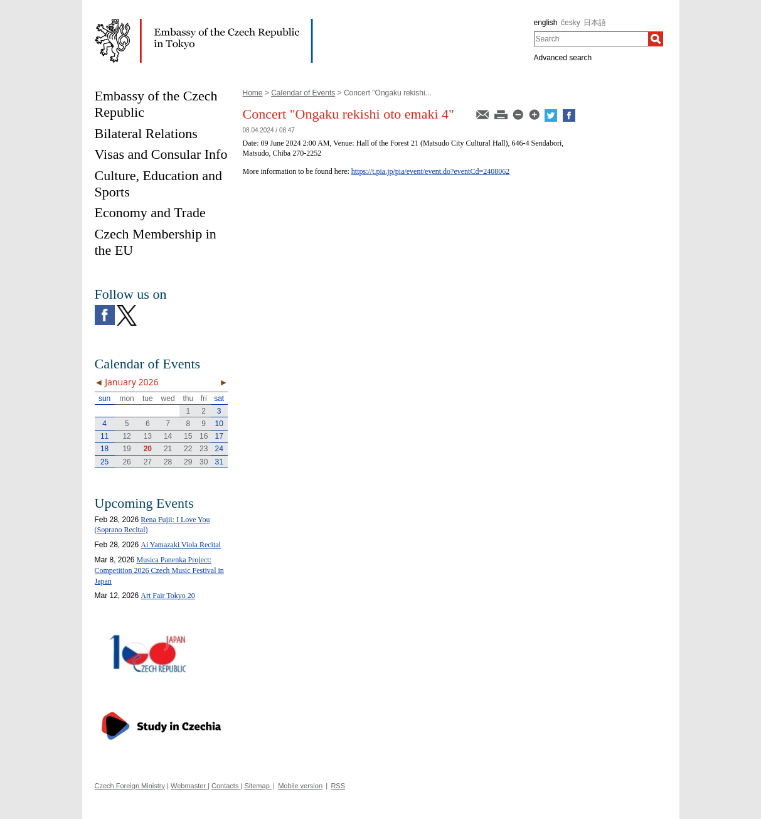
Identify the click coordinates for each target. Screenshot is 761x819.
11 (104, 436)
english (546, 22)
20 (148, 448)
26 (126, 462)
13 (148, 436)
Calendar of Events (303, 92)
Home (253, 92)
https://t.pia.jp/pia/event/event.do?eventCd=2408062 (430, 171)
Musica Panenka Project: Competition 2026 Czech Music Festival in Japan (159, 570)
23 (204, 448)
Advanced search (563, 58)
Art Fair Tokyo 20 (168, 595)
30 (204, 462)
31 (219, 462)
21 (168, 448)
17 (219, 436)
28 (168, 462)
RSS (338, 786)
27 (148, 462)
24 (219, 448)
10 (219, 423)
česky (570, 22)
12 (126, 436)
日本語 (594, 22)
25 (104, 462)
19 (126, 448)
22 (188, 448)
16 (204, 436)
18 (104, 448)
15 (188, 436)
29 (188, 462)
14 (168, 436)
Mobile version (300, 786)
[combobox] (591, 38)
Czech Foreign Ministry (130, 786)
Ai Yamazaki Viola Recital (181, 544)
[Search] (655, 38)
